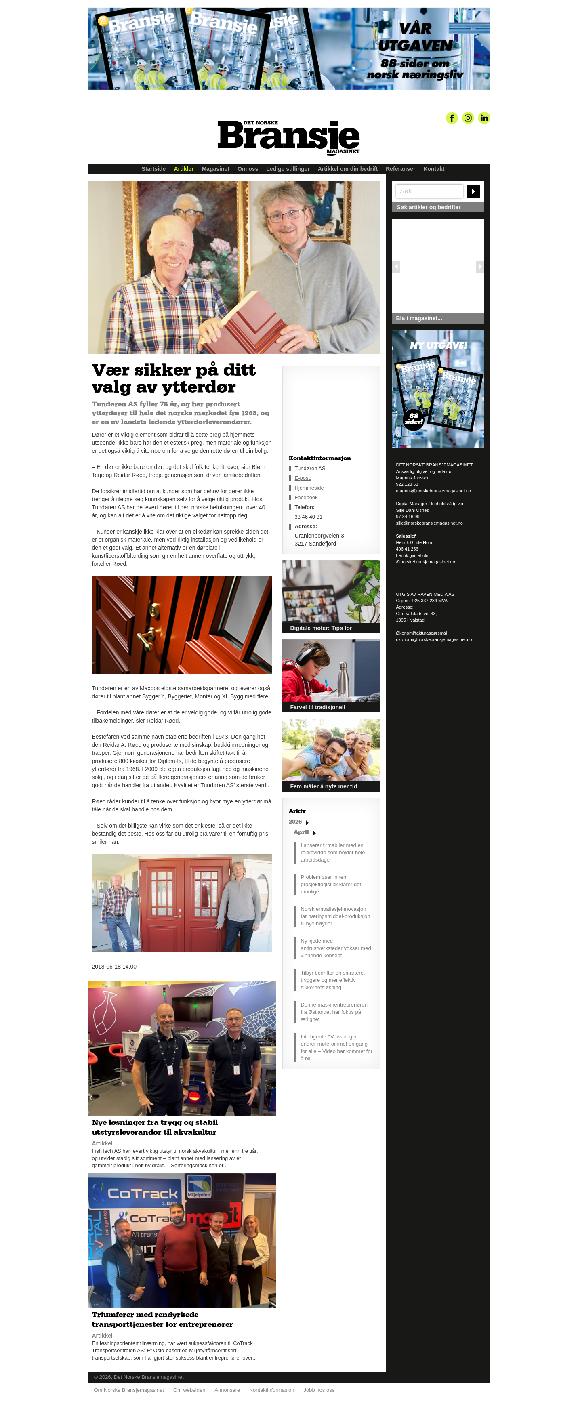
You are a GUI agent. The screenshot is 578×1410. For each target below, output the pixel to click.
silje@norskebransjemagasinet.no (429, 523)
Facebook (306, 497)
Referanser (400, 169)
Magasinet (215, 169)
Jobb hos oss (319, 1390)
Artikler (183, 169)
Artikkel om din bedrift (348, 169)
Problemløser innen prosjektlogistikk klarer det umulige (331, 884)
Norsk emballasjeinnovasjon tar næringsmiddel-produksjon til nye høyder (335, 916)
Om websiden (189, 1390)
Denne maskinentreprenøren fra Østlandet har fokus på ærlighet (334, 1012)
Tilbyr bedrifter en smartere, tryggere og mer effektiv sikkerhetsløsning (333, 980)
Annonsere (227, 1390)
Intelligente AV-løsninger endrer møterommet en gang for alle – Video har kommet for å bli (337, 1047)
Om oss (248, 169)
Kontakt (433, 169)
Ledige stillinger (287, 169)
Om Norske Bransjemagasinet (129, 1390)
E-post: (303, 478)
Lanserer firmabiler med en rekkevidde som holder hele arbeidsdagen (333, 852)
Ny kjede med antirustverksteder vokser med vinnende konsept (336, 948)
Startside (154, 169)
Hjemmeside (309, 488)
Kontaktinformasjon (271, 1390)
